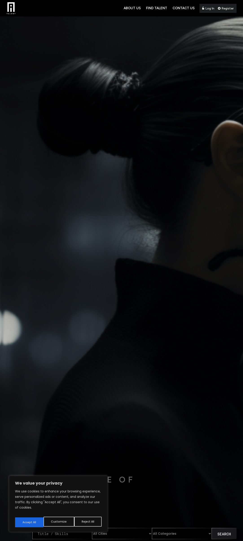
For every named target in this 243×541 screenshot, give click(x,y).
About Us (132, 8)
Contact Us (184, 8)
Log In (208, 8)
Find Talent (156, 8)
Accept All (87, 522)
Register (226, 8)
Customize (29, 522)
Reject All (58, 522)
